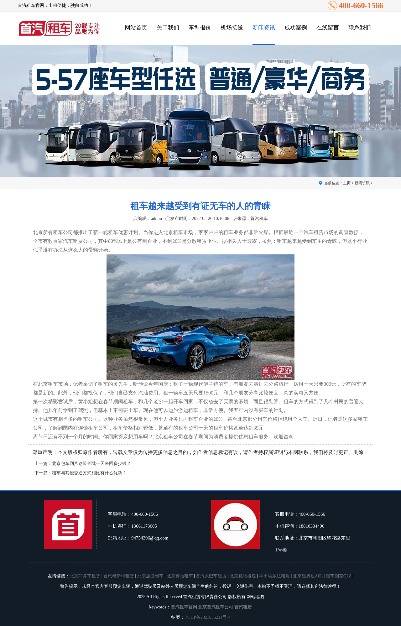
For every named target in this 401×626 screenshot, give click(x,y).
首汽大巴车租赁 (211, 576)
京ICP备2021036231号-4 (207, 617)
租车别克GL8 (339, 576)
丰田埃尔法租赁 (274, 576)
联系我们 (359, 27)
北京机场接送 (243, 576)
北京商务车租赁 (85, 576)
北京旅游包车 (150, 576)
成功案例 (295, 27)
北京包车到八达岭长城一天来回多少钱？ (91, 463)
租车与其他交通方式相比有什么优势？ (89, 473)
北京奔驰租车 (180, 576)
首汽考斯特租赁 (118, 576)
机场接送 (232, 27)
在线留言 (327, 27)
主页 (347, 183)
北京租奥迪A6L (308, 576)
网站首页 (136, 27)
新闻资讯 (264, 27)
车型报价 (200, 27)
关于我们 (168, 27)
